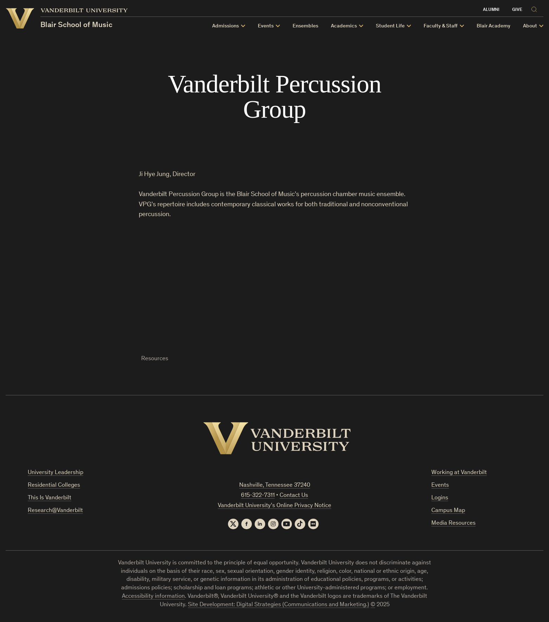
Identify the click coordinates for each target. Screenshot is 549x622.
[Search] (535, 8)
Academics (344, 26)
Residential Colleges (54, 485)
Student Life (390, 26)
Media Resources (453, 523)
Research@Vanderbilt (55, 511)
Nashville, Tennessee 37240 (274, 485)
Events (266, 26)
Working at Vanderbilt (459, 473)
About (530, 26)
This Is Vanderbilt (49, 498)
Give (517, 10)
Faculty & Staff (441, 26)
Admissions (225, 26)
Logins (439, 498)
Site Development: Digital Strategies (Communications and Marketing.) (278, 605)
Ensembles (305, 26)
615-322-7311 (258, 496)
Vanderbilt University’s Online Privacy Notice (274, 506)
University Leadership (55, 473)
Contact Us (294, 496)
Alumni (491, 10)
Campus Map (448, 511)
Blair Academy (493, 26)
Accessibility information (153, 597)
